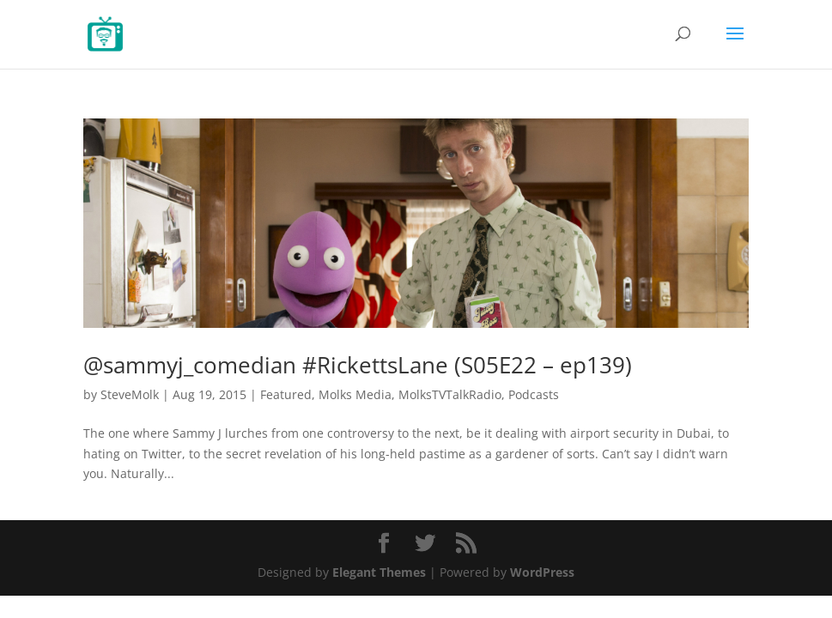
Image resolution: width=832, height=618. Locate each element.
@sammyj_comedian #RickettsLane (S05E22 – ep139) (357, 364)
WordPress (542, 572)
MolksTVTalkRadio (449, 394)
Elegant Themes (379, 572)
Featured (286, 394)
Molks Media (355, 394)
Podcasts (533, 394)
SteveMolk (129, 394)
